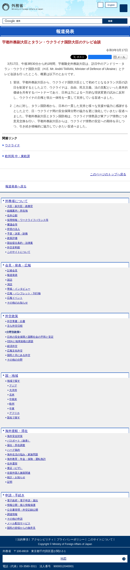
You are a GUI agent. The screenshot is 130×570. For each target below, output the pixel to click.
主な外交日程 (15, 326)
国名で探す (13, 417)
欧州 (11, 403)
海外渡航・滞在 (16, 431)
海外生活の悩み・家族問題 (22, 454)
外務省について (16, 201)
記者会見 (12, 270)
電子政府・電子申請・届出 (22, 500)
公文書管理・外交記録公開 (22, 509)
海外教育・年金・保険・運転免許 (26, 459)
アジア (13, 385)
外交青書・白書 (16, 321)
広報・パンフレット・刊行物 (24, 293)
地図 (63, 558)
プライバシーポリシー (71, 539)
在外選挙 (12, 463)
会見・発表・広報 (18, 265)
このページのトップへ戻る (108, 174)
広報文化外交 (15, 350)
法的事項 (22, 539)
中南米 (13, 399)
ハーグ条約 (13, 450)
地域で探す (13, 381)
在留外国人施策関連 (18, 473)
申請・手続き (14, 495)
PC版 (100, 5)
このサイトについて (18, 252)
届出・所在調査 (16, 445)
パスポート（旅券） (18, 440)
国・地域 (11, 375)
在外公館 (12, 215)
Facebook (103, 12)
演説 (9, 284)
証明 (9, 482)
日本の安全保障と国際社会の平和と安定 (30, 337)
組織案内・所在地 (17, 210)
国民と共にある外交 (18, 355)
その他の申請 (15, 519)
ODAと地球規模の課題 (20, 341)
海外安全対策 (15, 436)
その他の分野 (15, 359)
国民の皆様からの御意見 (21, 528)
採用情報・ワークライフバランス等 (27, 220)
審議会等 (12, 224)
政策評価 (12, 238)
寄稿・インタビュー (18, 289)
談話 (9, 280)
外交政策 (11, 316)
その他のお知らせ (17, 302)
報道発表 (12, 275)
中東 (11, 408)
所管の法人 (13, 229)
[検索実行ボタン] (114, 21)
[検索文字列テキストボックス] (52, 21)
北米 (11, 394)
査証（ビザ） (15, 468)
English (111, 5)
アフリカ (14, 413)
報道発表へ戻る (15, 186)
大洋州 (13, 390)
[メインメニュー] (123, 8)
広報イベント (15, 298)
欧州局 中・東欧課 (17, 156)
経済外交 (12, 346)
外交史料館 (13, 247)
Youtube (115, 12)
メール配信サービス (18, 523)
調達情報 (12, 514)
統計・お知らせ (16, 477)
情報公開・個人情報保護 (21, 505)
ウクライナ (12, 145)
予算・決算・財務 (17, 233)
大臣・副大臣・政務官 (20, 206)
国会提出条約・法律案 (20, 243)
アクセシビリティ (42, 539)
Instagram (109, 12)
